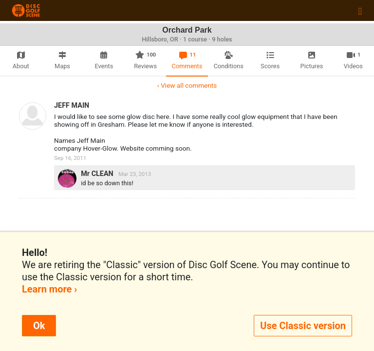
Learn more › (49, 289)
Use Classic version (303, 326)
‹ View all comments (187, 85)
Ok (39, 326)
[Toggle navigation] (360, 10)
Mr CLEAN (98, 174)
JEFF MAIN (71, 105)
